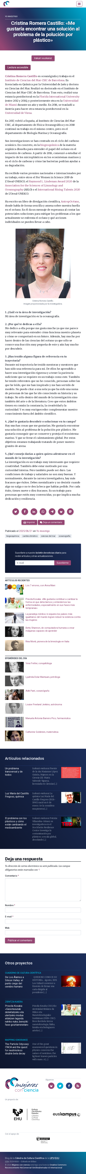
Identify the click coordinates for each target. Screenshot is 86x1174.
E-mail (9, 916)
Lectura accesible (18, 67)
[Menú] (79, 3)
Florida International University (59, 96)
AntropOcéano (70, 201)
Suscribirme (63, 563)
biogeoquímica (49, 145)
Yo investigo (11, 16)
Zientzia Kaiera (14, 1001)
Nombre (10, 905)
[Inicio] (6, 4)
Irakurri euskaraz (43, 58)
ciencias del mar (48, 536)
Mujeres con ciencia (21, 1165)
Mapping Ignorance (16, 1040)
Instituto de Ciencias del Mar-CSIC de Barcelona (34, 80)
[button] (15, 511)
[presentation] (43, 589)
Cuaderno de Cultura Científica (23, 973)
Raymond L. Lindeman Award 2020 (50, 181)
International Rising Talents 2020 (59, 189)
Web (7, 928)
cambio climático (30, 536)
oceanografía (64, 536)
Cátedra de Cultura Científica (29, 1158)
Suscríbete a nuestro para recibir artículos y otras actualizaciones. (40, 554)
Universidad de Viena (18, 112)
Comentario (12, 876)
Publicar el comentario (20, 940)
